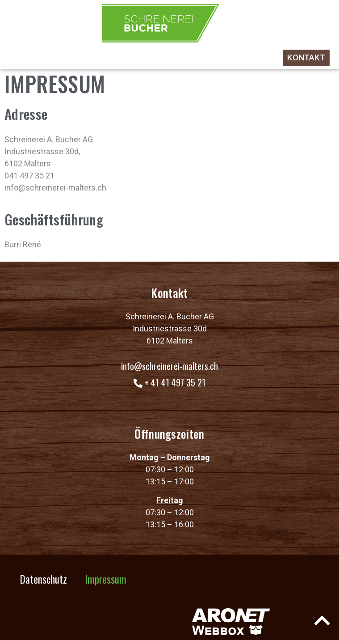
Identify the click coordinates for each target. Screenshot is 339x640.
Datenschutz (43, 579)
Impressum (105, 579)
